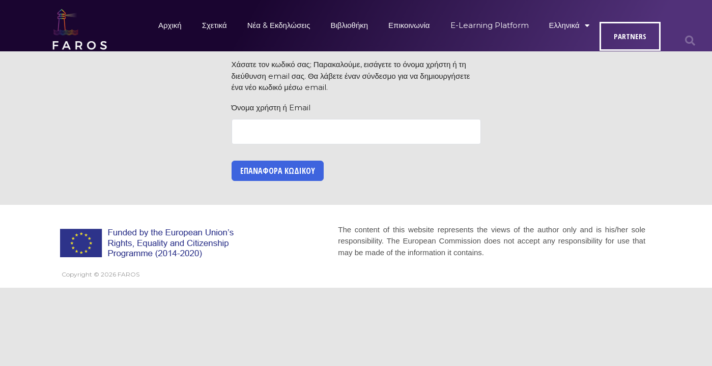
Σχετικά (214, 25)
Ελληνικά (569, 26)
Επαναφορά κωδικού (277, 170)
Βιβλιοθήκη (349, 25)
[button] (690, 40)
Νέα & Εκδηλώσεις (278, 25)
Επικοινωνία (409, 25)
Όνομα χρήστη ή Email (271, 107)
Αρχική (170, 25)
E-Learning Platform (489, 25)
